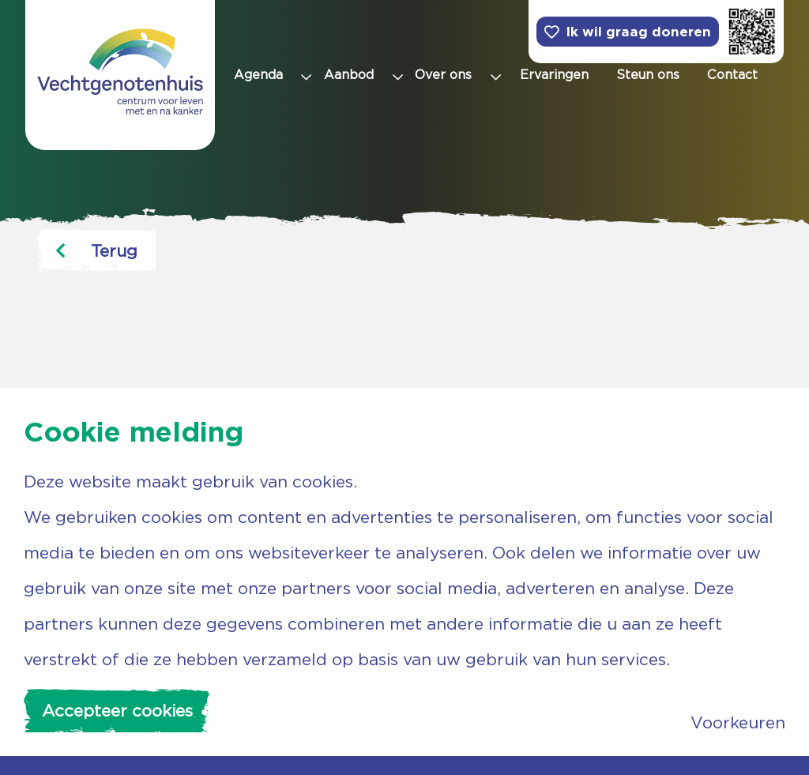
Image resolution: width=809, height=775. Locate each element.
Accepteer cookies (117, 710)
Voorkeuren (737, 722)
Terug (96, 251)
